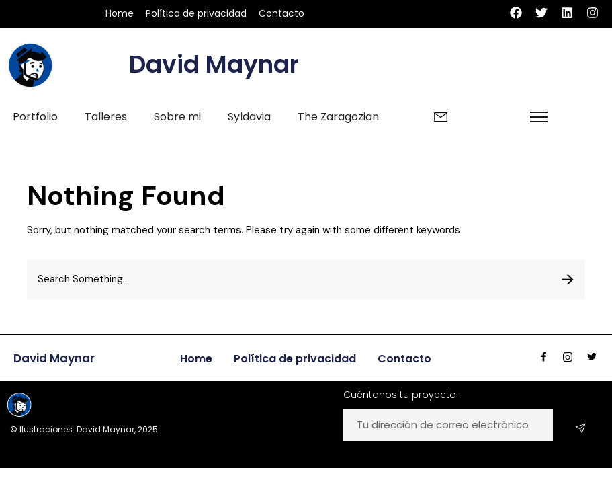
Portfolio (35, 116)
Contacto (281, 13)
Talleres (106, 116)
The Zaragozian (338, 116)
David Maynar (214, 64)
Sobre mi (177, 116)
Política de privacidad (196, 13)
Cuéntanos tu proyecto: (400, 394)
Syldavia (249, 116)
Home (119, 13)
